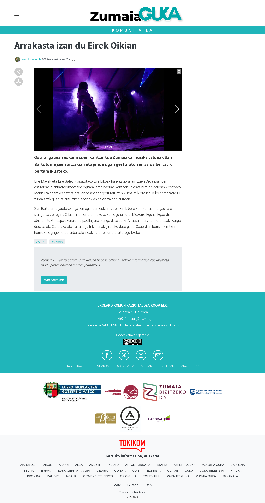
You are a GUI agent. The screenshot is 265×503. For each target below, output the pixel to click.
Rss (196, 366)
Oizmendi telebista (98, 476)
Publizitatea (124, 366)
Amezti (94, 464)
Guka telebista (212, 470)
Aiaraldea (28, 464)
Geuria (102, 470)
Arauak (146, 366)
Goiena (119, 470)
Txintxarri (151, 476)
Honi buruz (74, 366)
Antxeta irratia (138, 464)
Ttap (148, 485)
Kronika (33, 476)
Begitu (29, 470)
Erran (46, 470)
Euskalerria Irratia (74, 470)
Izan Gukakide (53, 280)
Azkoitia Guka (213, 464)
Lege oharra (99, 366)
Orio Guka (128, 476)
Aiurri (64, 464)
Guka (189, 470)
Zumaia (57, 241)
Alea (79, 464)
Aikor (47, 464)
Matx (117, 485)
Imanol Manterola (31, 59)
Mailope (53, 476)
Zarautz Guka (178, 476)
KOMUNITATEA (132, 30)
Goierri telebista (146, 470)
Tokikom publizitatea (132, 492)
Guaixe (172, 470)
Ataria (162, 464)
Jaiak (40, 241)
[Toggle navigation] (17, 14)
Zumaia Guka (206, 476)
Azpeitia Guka (184, 464)
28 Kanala (230, 476)
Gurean (132, 485)
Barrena (238, 464)
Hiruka (235, 470)
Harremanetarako (173, 366)
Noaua (71, 476)
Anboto (113, 464)
